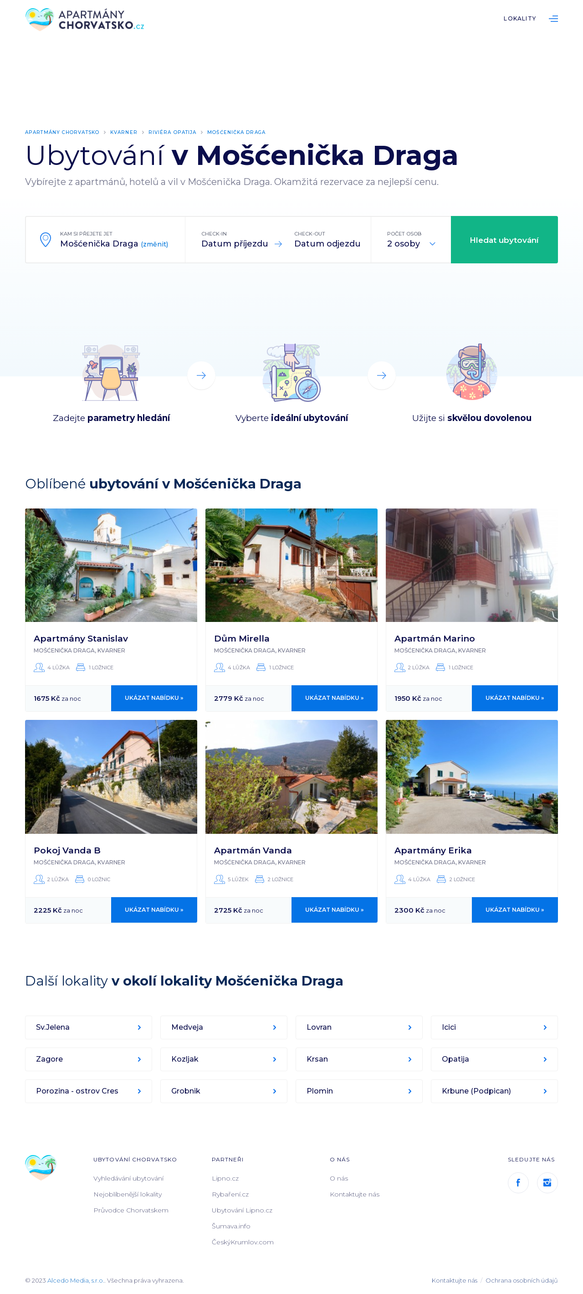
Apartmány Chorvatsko (66, 132)
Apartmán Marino (434, 638)
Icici (450, 1026)
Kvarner (132, 132)
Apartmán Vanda (253, 850)
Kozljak (185, 1058)
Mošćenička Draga (251, 132)
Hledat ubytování (504, 239)
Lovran (319, 1026)
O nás (339, 1178)
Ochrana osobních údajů (522, 1280)
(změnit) (154, 244)
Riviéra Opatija (184, 132)
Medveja (188, 1026)
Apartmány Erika (433, 850)
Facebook (518, 1182)
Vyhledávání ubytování (128, 1178)
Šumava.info (231, 1226)
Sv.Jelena (54, 1026)
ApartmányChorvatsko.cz (88, 20)
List (553, 18)
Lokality (520, 18)
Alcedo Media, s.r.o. (75, 1280)
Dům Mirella (242, 638)
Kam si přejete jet (86, 233)
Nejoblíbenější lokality (127, 1194)
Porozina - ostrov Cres (78, 1090)
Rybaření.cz (230, 1194)
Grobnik (186, 1090)
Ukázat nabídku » (154, 698)
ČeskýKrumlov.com (243, 1242)
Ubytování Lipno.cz (242, 1210)
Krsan (318, 1058)
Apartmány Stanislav (81, 638)
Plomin (320, 1090)
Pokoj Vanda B (67, 850)
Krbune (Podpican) (477, 1090)
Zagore (50, 1058)
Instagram (547, 1182)
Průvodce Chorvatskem (131, 1210)
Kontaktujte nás (354, 1194)
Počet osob (404, 233)
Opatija (456, 1058)
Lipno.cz (225, 1178)
